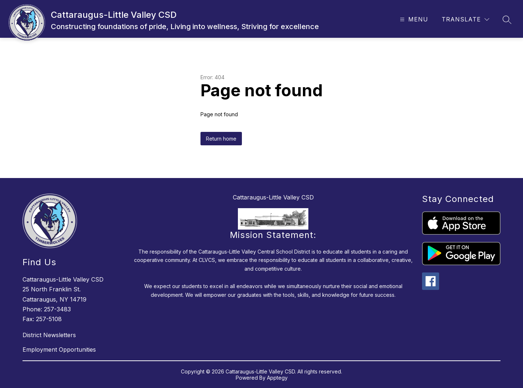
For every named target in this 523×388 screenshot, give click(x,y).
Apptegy (277, 378)
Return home (221, 139)
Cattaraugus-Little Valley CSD (273, 197)
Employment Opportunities (59, 349)
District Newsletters (49, 335)
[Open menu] (413, 19)
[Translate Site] (465, 19)
